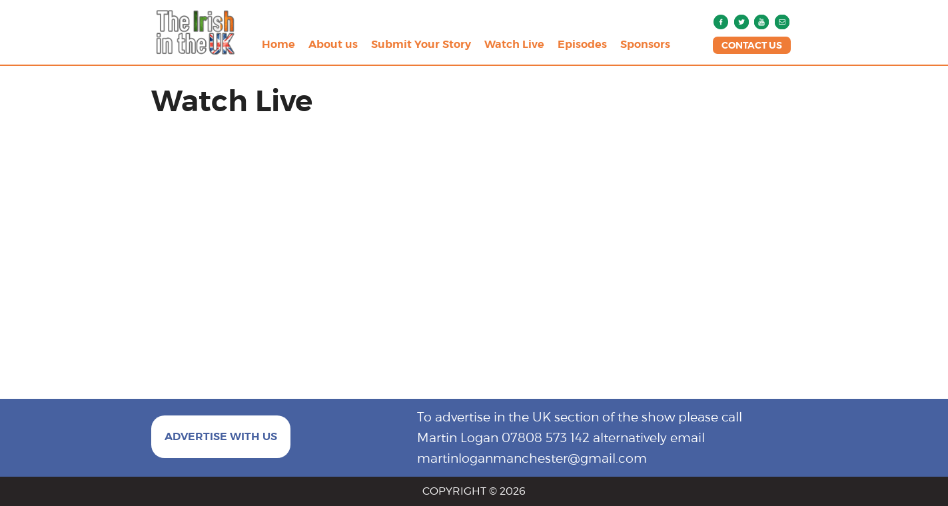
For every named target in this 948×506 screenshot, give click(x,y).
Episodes (582, 44)
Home (278, 44)
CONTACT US (751, 45)
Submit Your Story (421, 44)
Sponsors (645, 44)
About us (333, 44)
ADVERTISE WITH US (221, 436)
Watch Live (514, 44)
